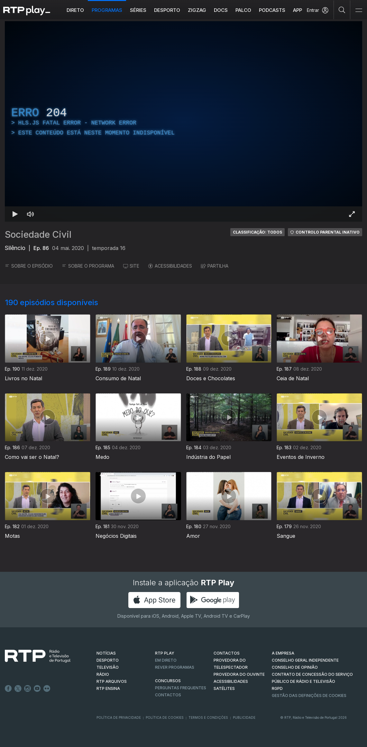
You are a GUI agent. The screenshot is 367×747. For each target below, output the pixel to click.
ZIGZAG (197, 10)
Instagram (27, 688)
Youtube (37, 688)
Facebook (8, 688)
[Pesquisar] (342, 9)
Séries (138, 10)
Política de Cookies (165, 717)
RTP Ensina (108, 688)
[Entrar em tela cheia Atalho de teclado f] (352, 214)
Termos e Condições (208, 717)
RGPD (277, 688)
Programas (107, 10)
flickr (46, 688)
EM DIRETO (166, 660)
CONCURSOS (168, 680)
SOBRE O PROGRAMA (88, 266)
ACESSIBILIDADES (170, 266)
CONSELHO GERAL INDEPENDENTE (305, 660)
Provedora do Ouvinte (239, 674)
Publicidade (244, 717)
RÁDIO (102, 674)
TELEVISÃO (107, 667)
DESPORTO (107, 660)
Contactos (168, 694)
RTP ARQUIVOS (111, 681)
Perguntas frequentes (180, 687)
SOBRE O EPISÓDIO (29, 266)
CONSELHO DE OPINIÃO (295, 667)
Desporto (167, 10)
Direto (75, 10)
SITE (131, 266)
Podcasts (272, 10)
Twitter (18, 688)
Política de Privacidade (118, 717)
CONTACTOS (227, 653)
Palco (243, 10)
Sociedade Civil (38, 234)
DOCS (221, 10)
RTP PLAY (164, 653)
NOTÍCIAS (106, 653)
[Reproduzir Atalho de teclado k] (15, 214)
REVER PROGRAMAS (174, 667)
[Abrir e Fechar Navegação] (358, 10)
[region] (183, 121)
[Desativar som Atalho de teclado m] (30, 214)
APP (297, 10)
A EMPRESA (283, 653)
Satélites (224, 688)
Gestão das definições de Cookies (309, 695)
